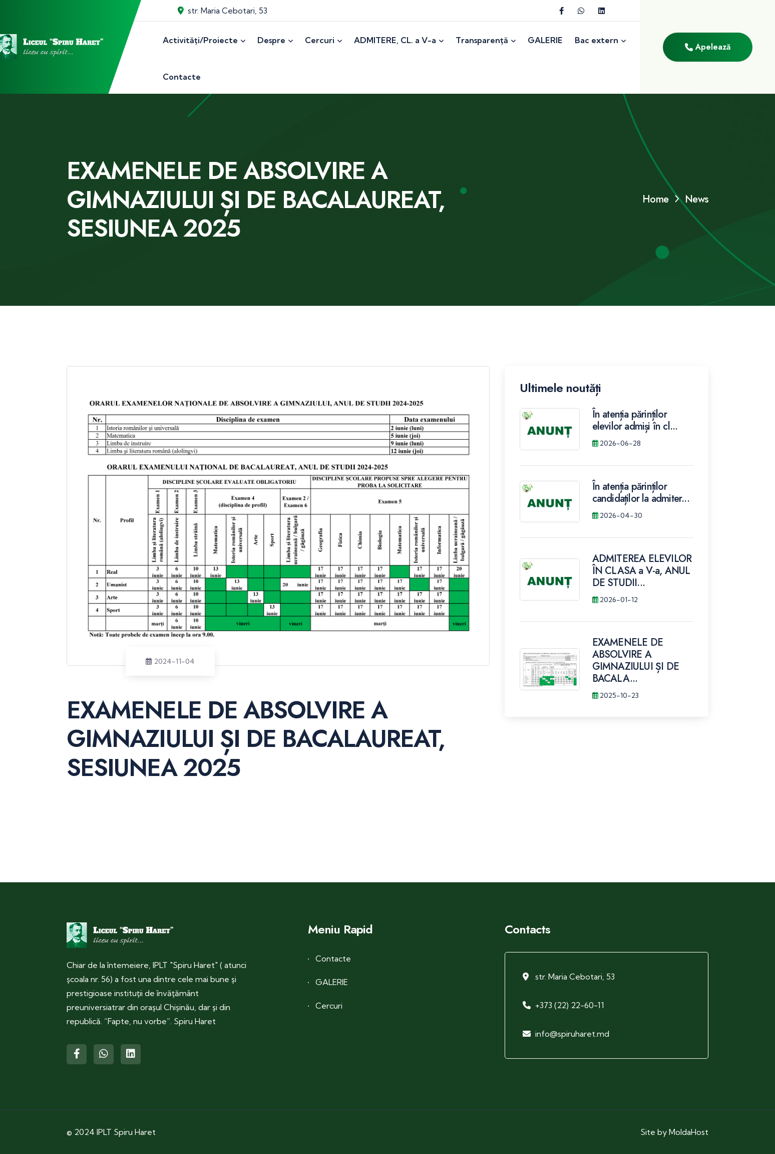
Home (655, 199)
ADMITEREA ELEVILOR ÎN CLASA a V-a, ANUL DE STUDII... (642, 570)
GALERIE (331, 982)
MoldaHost (688, 1132)
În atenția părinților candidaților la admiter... (640, 492)
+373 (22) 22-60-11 (569, 1005)
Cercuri (328, 1006)
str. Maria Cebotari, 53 (222, 11)
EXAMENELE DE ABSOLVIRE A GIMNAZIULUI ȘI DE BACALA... (635, 660)
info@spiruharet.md (572, 1034)
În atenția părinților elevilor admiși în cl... (635, 420)
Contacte (333, 958)
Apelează (707, 47)
